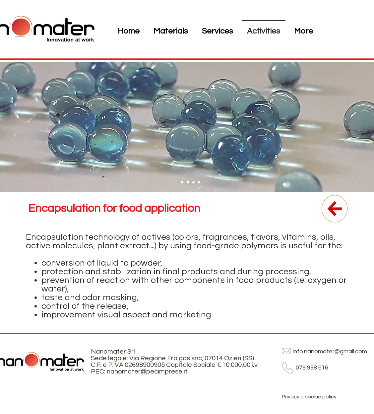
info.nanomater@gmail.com (330, 351)
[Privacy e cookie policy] (309, 396)
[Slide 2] (188, 182)
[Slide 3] (193, 182)
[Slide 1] (182, 182)
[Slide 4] (199, 182)
